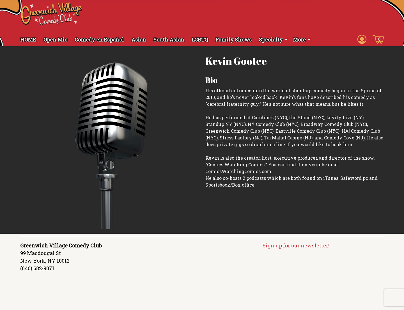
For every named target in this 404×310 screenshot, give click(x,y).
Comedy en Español (99, 39)
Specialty (271, 39)
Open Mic (55, 39)
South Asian (168, 39)
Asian (138, 39)
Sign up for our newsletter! (296, 245)
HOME (28, 39)
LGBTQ (200, 39)
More (299, 39)
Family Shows (233, 39)
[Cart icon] (378, 39)
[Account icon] (362, 39)
